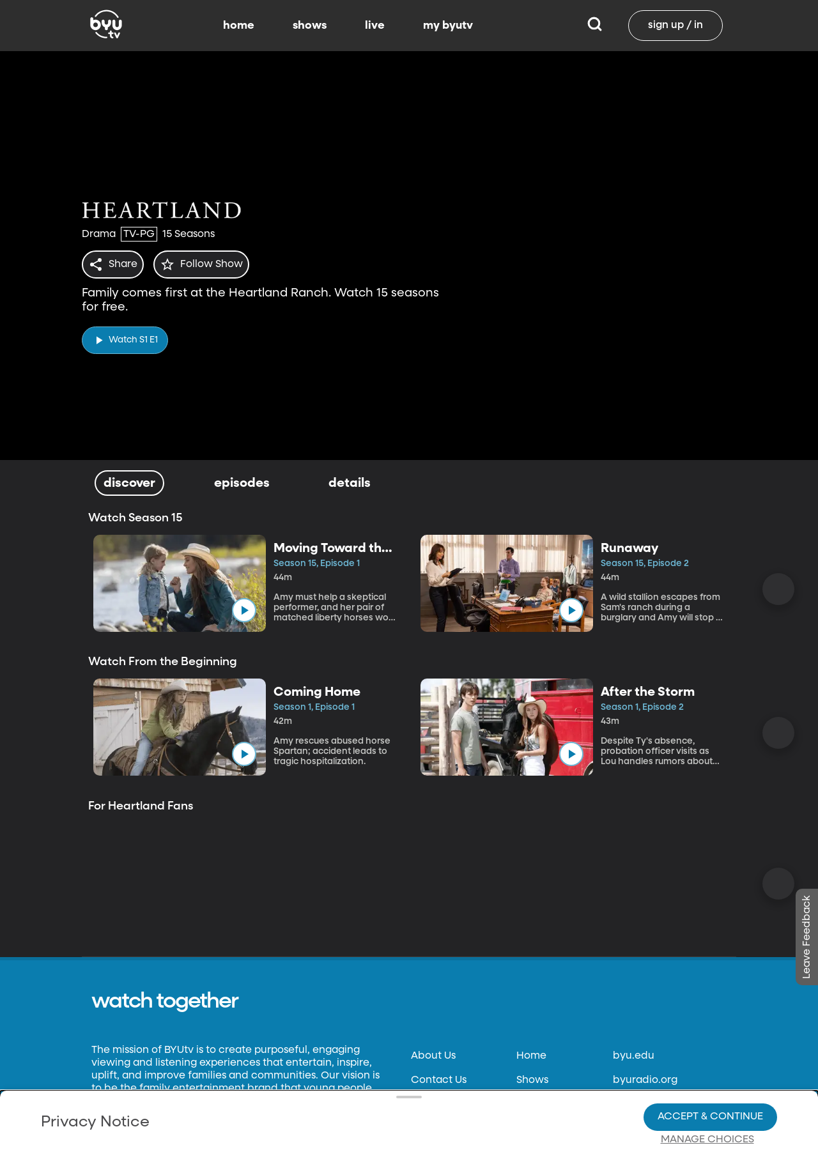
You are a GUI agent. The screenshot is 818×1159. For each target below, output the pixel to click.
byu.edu (633, 1056)
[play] (125, 336)
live (375, 25)
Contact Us (439, 1080)
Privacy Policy (446, 1105)
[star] (208, 264)
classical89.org (649, 1105)
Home (531, 1056)
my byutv (448, 25)
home (238, 25)
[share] (115, 264)
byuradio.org (645, 1080)
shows (310, 25)
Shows (532, 1080)
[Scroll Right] (778, 589)
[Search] (595, 25)
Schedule (540, 1105)
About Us (433, 1056)
